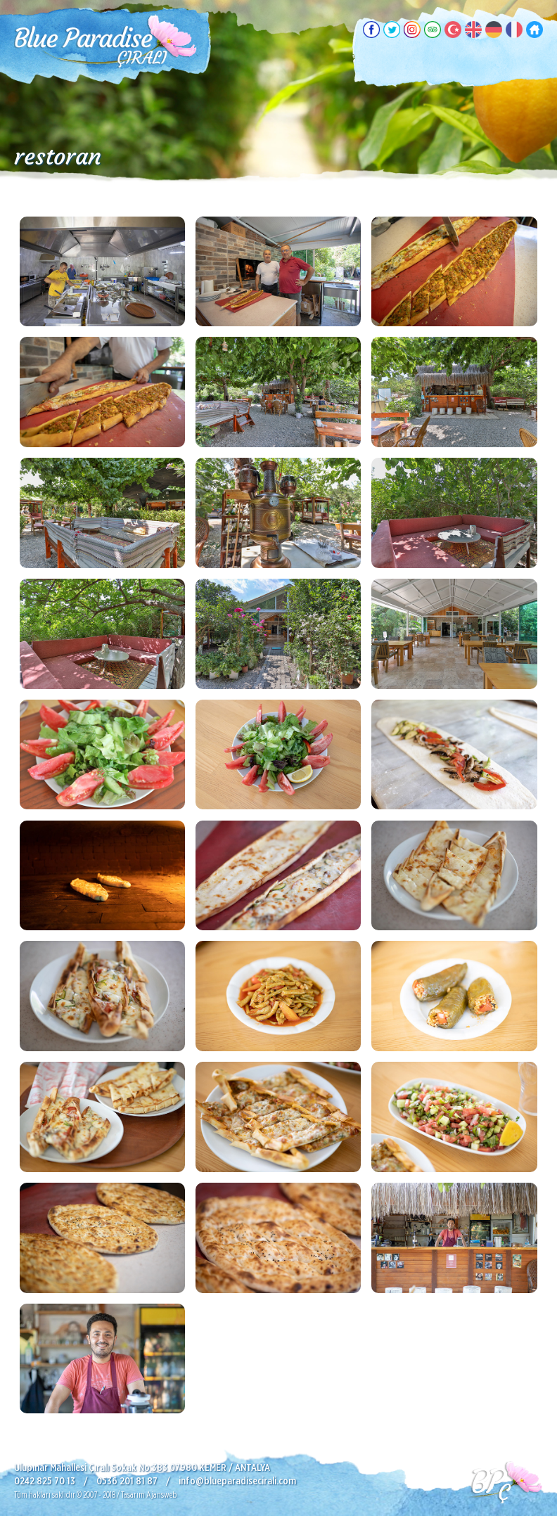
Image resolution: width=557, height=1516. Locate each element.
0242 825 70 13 (44, 1481)
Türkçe (452, 29)
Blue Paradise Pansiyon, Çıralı (105, 42)
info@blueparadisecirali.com (237, 1481)
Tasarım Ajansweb (149, 1495)
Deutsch (493, 29)
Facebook (371, 29)
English (473, 29)
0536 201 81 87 (127, 1481)
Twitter (391, 29)
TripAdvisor (432, 29)
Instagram (412, 29)
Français (514, 29)
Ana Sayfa (534, 29)
